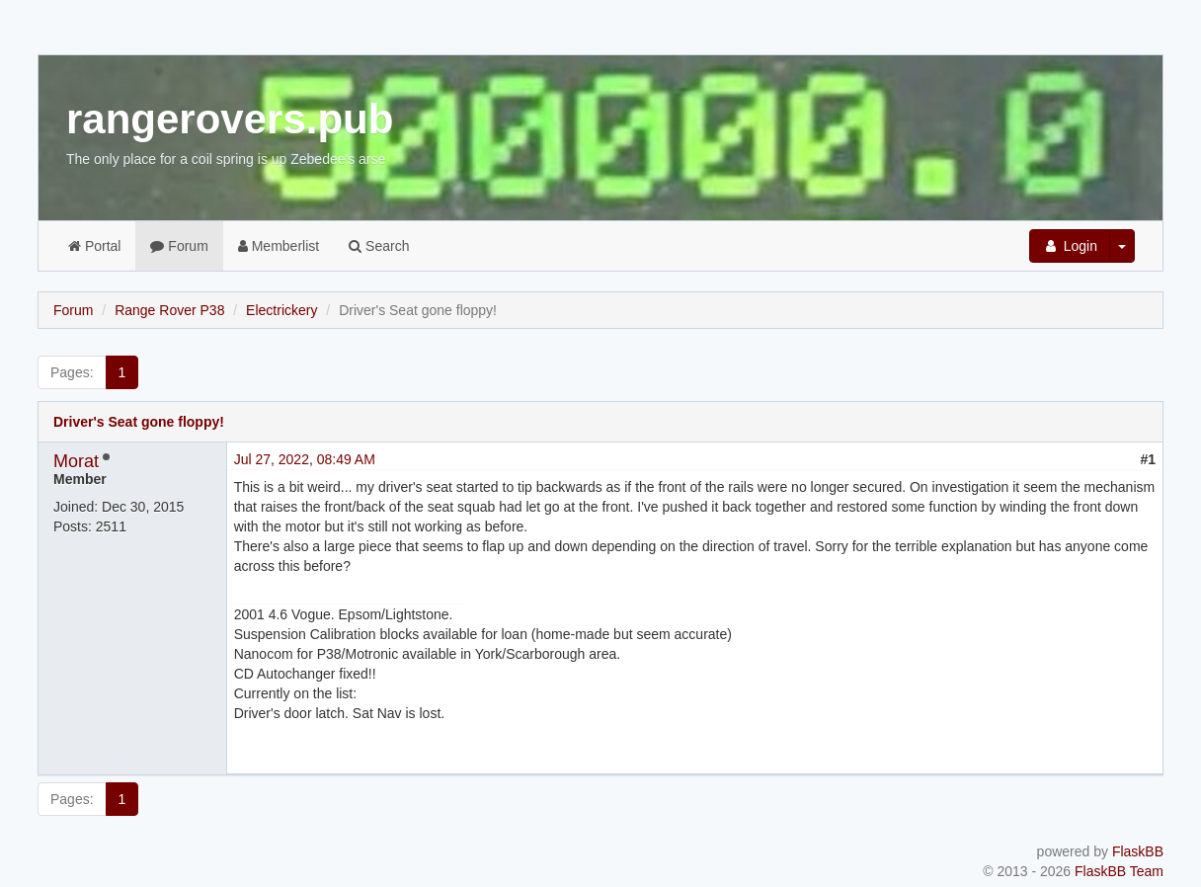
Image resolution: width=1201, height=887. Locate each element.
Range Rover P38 (169, 310)
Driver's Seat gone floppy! (138, 422)
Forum (178, 246)
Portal (94, 246)
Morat (76, 461)
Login (1069, 246)
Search (379, 246)
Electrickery (281, 310)
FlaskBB (1137, 851)
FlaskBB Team (1119, 871)
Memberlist (278, 246)
